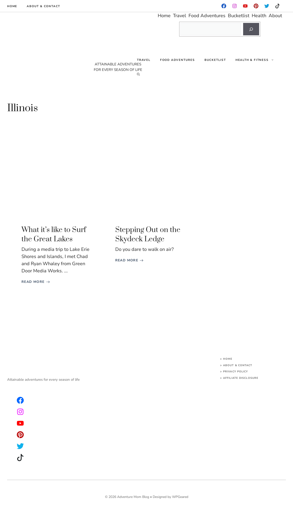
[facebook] (223, 6)
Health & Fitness (257, 60)
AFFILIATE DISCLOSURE (240, 378)
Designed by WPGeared (170, 497)
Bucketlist (215, 60)
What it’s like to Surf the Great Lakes (53, 234)
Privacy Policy (235, 371)
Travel (144, 60)
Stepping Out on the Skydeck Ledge (147, 234)
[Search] (251, 29)
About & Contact (43, 6)
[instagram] (256, 6)
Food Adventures (177, 60)
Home (12, 6)
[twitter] (20, 411)
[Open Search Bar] (138, 74)
